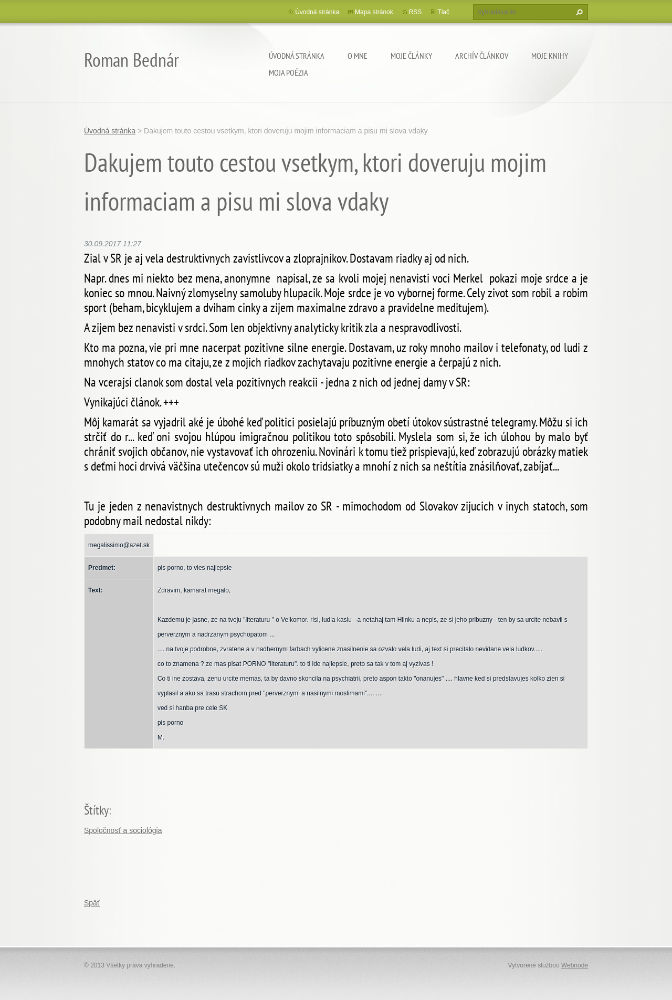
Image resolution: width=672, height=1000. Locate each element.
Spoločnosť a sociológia (123, 830)
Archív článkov (481, 55)
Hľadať (578, 12)
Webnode (574, 965)
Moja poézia (288, 72)
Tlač (443, 12)
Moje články (411, 55)
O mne (358, 55)
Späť (92, 903)
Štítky (96, 810)
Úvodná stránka (296, 55)
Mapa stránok (374, 12)
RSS (415, 12)
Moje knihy (549, 55)
